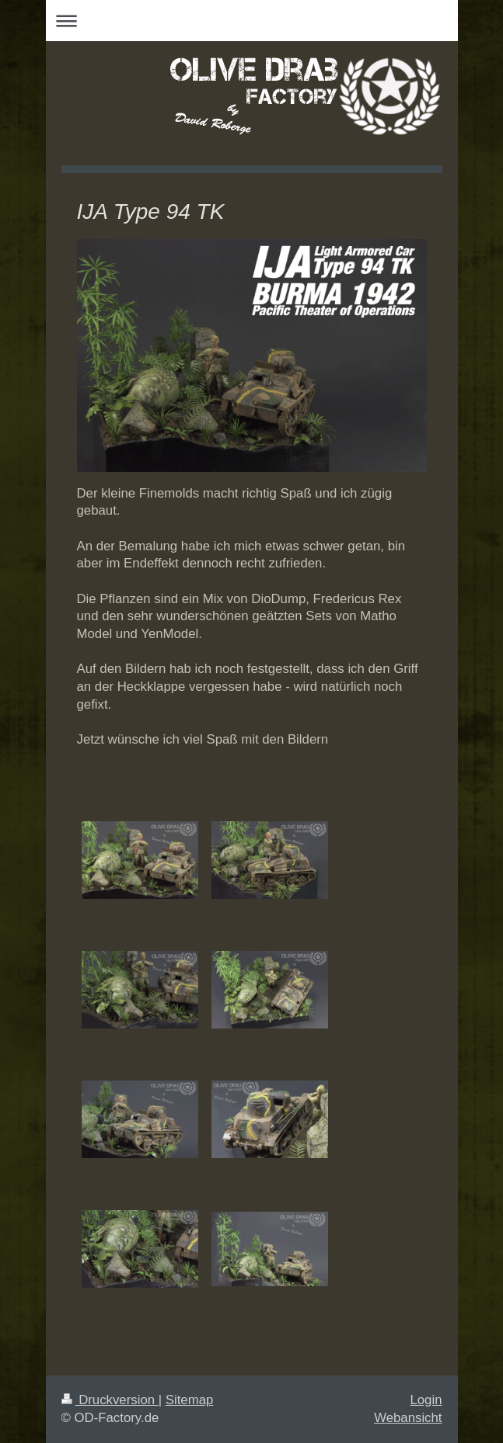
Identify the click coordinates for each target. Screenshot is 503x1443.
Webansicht (408, 1417)
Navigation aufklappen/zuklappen (252, 20)
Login (426, 1400)
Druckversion (110, 1400)
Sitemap (190, 1400)
